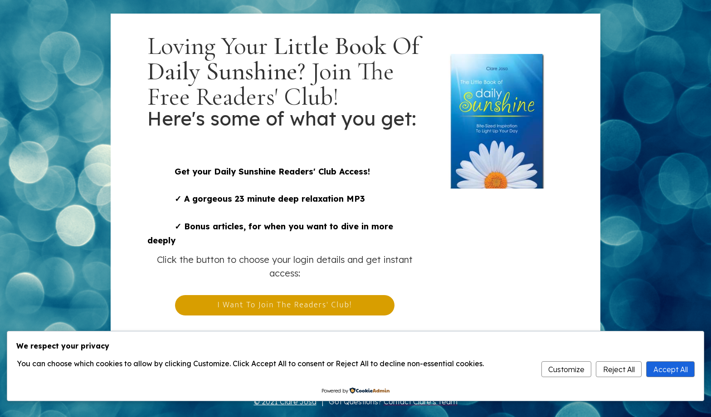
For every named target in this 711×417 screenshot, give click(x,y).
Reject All (619, 369)
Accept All (670, 369)
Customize (566, 369)
